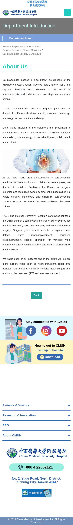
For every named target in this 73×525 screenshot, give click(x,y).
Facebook (31, 331)
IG (46, 331)
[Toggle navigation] (67, 12)
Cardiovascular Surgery (15, 54)
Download (52, 357)
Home (5, 46)
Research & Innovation (19, 415)
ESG (5, 425)
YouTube (61, 331)
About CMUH (11, 435)
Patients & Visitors (15, 405)
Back (36, 295)
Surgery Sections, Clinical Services (21, 50)
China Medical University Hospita (36, 453)
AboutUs (36, 54)
